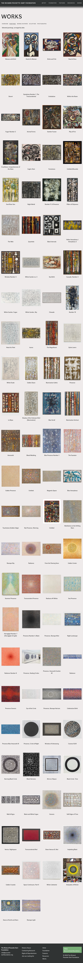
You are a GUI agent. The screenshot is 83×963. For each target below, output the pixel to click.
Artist (44, 948)
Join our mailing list (28, 956)
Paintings (12, 23)
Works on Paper (22, 23)
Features (45, 953)
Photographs (41, 23)
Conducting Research (28, 950)
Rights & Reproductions (29, 953)
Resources (45, 956)
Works (44, 959)
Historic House (26, 948)
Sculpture (32, 23)
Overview (5, 23)
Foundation (45, 950)
